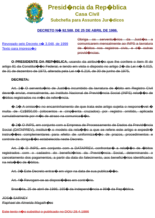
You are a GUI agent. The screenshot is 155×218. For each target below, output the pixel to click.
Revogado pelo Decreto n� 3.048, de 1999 (35, 44)
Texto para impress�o (19, 48)
